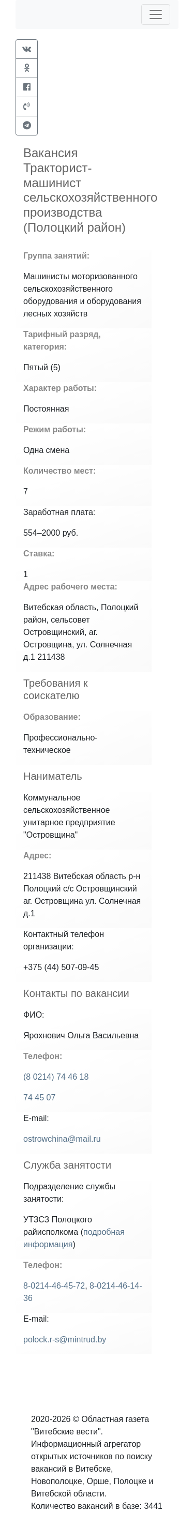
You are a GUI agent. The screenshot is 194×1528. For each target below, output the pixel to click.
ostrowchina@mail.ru (62, 1138)
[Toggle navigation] (155, 14)
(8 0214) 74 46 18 (55, 1076)
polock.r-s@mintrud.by (64, 1339)
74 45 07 (39, 1097)
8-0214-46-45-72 (54, 1285)
